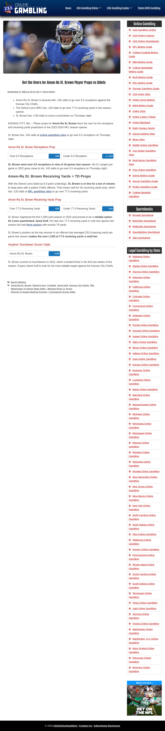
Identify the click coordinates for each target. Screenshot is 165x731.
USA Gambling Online (89, 8)
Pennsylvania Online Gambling (142, 557)
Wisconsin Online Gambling (140, 659)
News (68, 8)
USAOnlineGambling (65, 725)
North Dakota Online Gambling (141, 526)
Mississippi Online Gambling (140, 435)
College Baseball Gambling (140, 194)
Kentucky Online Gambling (139, 372)
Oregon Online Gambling (145, 549)
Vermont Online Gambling (139, 616)
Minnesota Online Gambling (140, 425)
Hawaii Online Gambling (145, 336)
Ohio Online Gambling (144, 534)
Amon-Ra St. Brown (21, 285)
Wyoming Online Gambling (139, 669)
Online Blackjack (141, 122)
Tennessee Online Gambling (140, 595)
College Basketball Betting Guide (140, 69)
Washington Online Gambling (141, 631)
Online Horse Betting (143, 99)
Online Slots (139, 111)
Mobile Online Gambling (145, 145)
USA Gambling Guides (120, 8)
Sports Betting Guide (143, 175)
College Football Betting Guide (143, 54)
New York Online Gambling (139, 507)
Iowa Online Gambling (144, 359)
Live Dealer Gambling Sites (142, 152)
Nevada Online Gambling (146, 471)
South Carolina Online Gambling (142, 576)
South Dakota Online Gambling (142, 585)
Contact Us (85, 725)
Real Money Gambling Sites (142, 162)
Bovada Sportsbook (143, 215)
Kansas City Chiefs (79, 285)
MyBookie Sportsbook (144, 226)
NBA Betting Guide (142, 62)
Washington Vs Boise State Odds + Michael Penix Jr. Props (41, 289)
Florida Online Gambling (145, 325)
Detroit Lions (39, 285)
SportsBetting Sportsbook (146, 232)
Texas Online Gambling (144, 602)
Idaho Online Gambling (144, 342)
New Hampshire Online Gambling (143, 479)
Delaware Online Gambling (139, 317)
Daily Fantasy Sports (143, 128)
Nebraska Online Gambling (139, 463)
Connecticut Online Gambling (141, 308)
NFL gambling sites (40, 191)
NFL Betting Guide (142, 46)
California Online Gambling (139, 288)
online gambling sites (53, 135)
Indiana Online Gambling (145, 353)
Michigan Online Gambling (139, 416)
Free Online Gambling (144, 169)
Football (51, 285)
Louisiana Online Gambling (139, 381)
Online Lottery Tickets (144, 116)
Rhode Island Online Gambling (141, 566)
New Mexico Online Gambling (141, 498)
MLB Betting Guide (142, 77)
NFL (92, 285)
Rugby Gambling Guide (145, 186)
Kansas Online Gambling (145, 364)
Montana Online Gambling (139, 454)
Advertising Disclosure (107, 725)
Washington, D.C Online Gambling (143, 640)
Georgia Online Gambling (146, 330)
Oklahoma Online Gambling (140, 541)
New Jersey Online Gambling (141, 488)
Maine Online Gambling (145, 389)
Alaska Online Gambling (145, 266)
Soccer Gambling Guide (145, 181)
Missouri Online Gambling (139, 444)
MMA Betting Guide (142, 105)
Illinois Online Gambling (145, 347)
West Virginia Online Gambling (141, 650)
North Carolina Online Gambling (142, 517)
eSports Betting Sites (143, 133)
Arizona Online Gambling (145, 271)
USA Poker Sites (141, 94)
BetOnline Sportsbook (144, 220)
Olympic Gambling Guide (145, 88)
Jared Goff (62, 285)
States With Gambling (149, 8)
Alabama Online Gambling (139, 258)
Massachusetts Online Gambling (142, 406)
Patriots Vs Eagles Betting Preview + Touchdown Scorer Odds (43, 292)
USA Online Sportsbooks (145, 41)
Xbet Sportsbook (141, 237)
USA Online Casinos (143, 35)
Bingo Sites (138, 139)
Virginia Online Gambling (145, 623)
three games (34, 224)
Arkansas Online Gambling (139, 279)
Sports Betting (18, 282)
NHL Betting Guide (142, 82)
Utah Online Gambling (144, 608)
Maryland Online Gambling (139, 397)
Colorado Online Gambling (139, 298)
